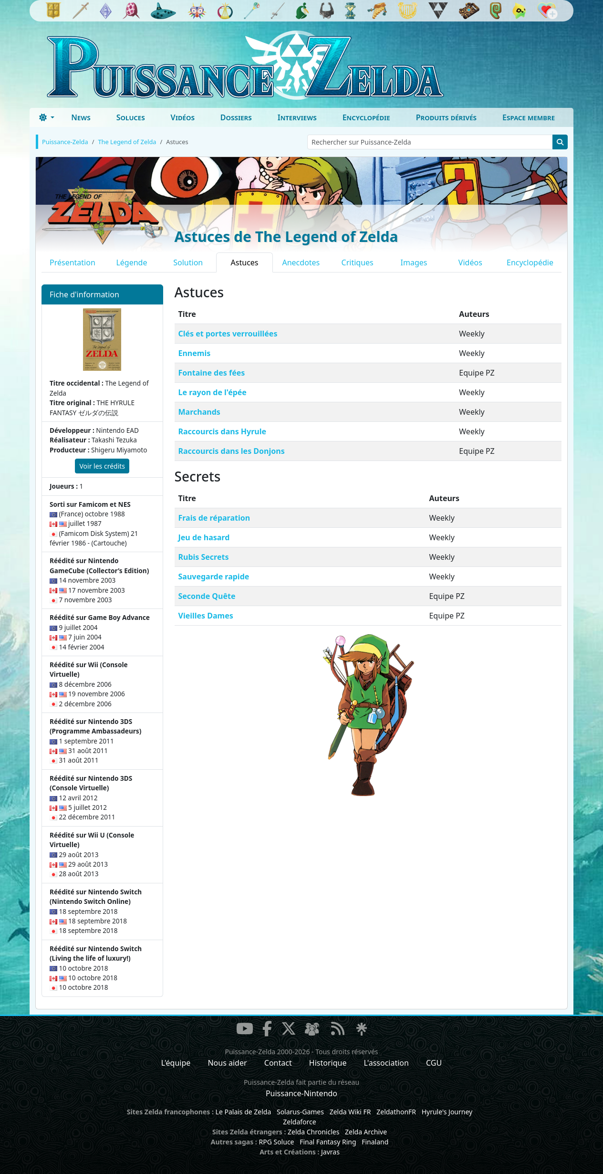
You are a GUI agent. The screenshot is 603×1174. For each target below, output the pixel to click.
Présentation (72, 262)
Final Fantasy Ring (328, 1141)
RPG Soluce (276, 1141)
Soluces (130, 117)
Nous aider (227, 1063)
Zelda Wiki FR (350, 1111)
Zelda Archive (366, 1131)
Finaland (375, 1141)
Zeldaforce (299, 1121)
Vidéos (183, 117)
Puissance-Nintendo (301, 1093)
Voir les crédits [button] (102, 466)
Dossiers (236, 117)
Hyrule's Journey (447, 1111)
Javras (330, 1151)
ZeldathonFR (396, 1111)
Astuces (245, 262)
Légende (131, 262)
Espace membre (528, 117)
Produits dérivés (446, 117)
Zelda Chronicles (313, 1131)
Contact (278, 1063)
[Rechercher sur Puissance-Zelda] (430, 142)
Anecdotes (301, 262)
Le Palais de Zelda (243, 1111)
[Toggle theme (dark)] (46, 117)
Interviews (297, 117)
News (81, 117)
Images (414, 262)
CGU (434, 1063)
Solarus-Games (300, 1111)
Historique (328, 1063)
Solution (188, 262)
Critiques (358, 262)
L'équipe (176, 1063)
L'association (386, 1063)
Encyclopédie (366, 117)
